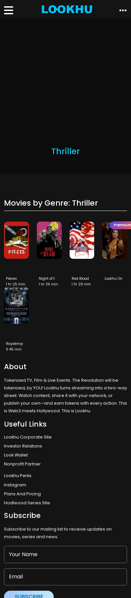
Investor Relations (23, 446)
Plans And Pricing (22, 494)
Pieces (11, 278)
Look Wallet (16, 455)
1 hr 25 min (15, 284)
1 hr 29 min (81, 284)
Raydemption (18, 343)
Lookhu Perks (18, 475)
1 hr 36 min (48, 284)
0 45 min (14, 349)
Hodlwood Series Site (27, 503)
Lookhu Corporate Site (29, 437)
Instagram (15, 485)
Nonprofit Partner (22, 464)
